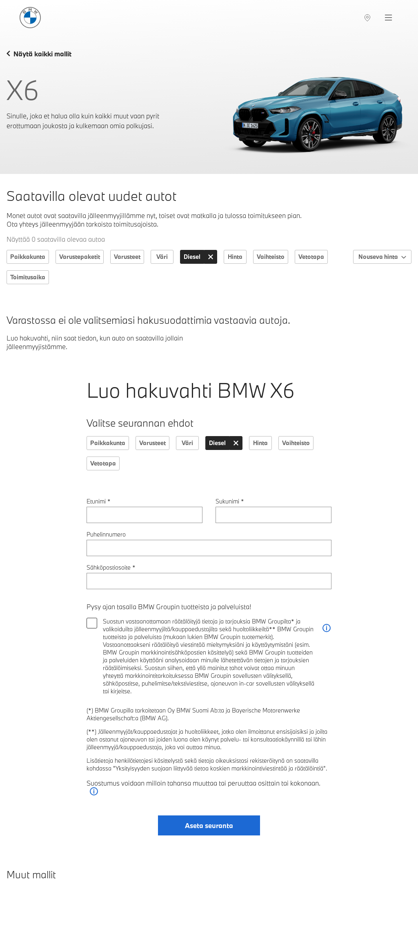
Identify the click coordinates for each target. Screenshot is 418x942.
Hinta (235, 257)
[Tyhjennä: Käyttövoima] (210, 257)
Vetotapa (311, 257)
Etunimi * (99, 501)
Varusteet (127, 257)
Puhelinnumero (106, 534)
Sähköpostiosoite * (111, 567)
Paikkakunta (27, 257)
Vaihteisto (271, 257)
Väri (162, 257)
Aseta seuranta (209, 825)
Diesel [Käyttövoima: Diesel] (192, 257)
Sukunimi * (230, 501)
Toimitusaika (27, 277)
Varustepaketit (79, 257)
